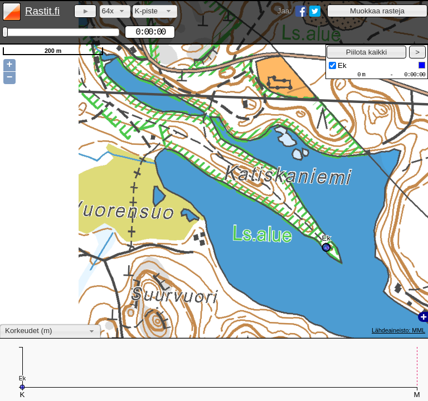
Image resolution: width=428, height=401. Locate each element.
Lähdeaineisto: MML (398, 330)
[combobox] (115, 11)
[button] (377, 10)
